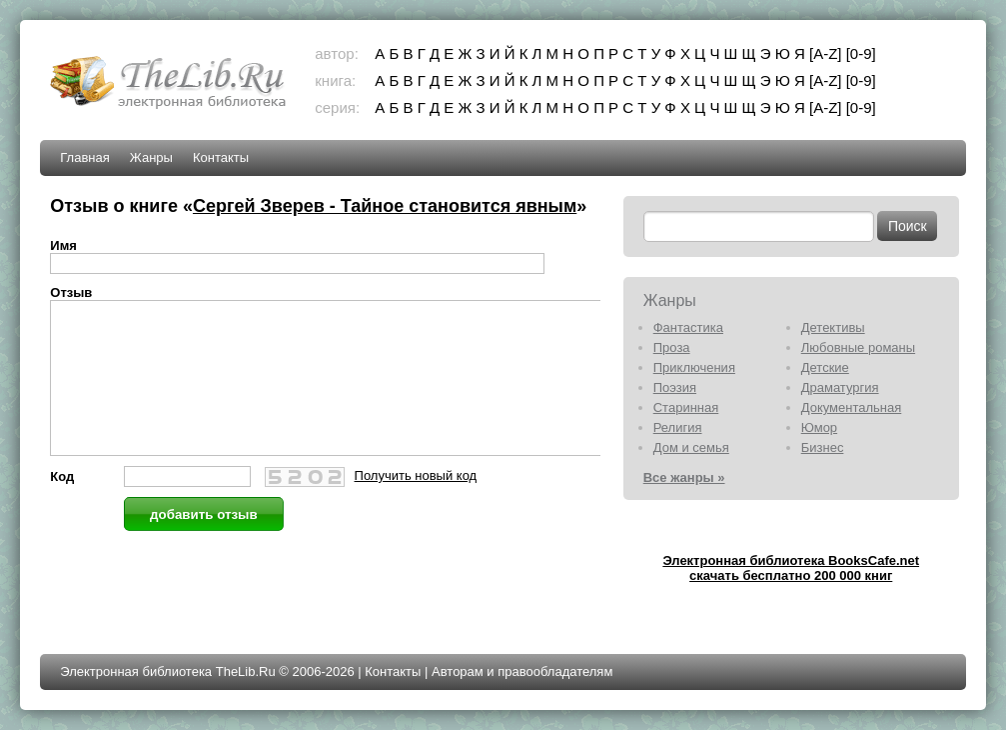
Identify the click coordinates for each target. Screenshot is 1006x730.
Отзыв (71, 292)
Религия (677, 427)
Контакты (221, 157)
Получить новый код (416, 505)
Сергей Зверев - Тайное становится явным (384, 206)
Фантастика (688, 327)
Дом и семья (691, 447)
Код (62, 506)
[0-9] (861, 53)
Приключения (694, 367)
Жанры (151, 157)
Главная (84, 157)
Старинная (686, 407)
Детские (825, 367)
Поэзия (674, 387)
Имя (63, 245)
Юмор (819, 427)
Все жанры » (684, 477)
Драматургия (840, 387)
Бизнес (822, 447)
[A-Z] (825, 53)
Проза (671, 347)
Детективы (833, 327)
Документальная (851, 407)
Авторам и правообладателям (522, 671)
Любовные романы (858, 347)
